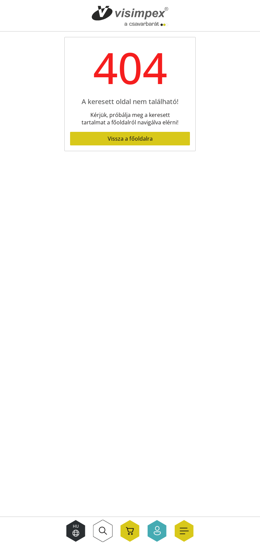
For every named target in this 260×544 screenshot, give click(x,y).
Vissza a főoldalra (130, 138)
